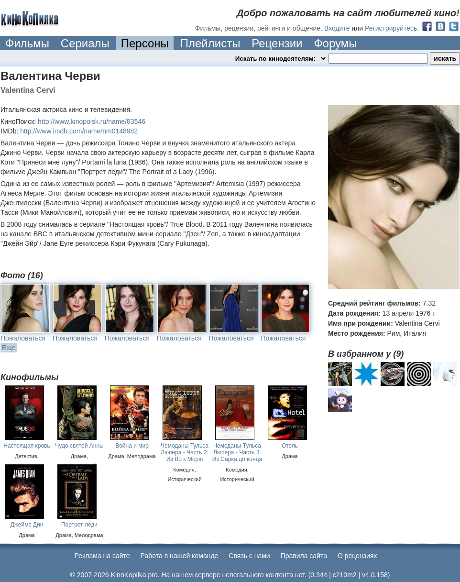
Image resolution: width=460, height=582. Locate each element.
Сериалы (85, 43)
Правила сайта (304, 556)
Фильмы (27, 43)
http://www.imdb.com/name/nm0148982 (79, 131)
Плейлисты (210, 43)
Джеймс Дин (27, 524)
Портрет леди (79, 524)
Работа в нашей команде (180, 556)
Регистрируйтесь (391, 28)
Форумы (335, 43)
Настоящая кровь (26, 445)
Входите (337, 28)
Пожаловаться (22, 338)
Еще (9, 347)
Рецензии (277, 43)
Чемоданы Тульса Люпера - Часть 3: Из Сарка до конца (237, 452)
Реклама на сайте (102, 556)
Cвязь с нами (249, 556)
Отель (290, 445)
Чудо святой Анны (79, 445)
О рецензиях (357, 556)
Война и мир (132, 445)
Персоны (145, 43)
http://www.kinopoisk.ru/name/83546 (91, 121)
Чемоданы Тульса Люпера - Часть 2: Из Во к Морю (184, 452)
